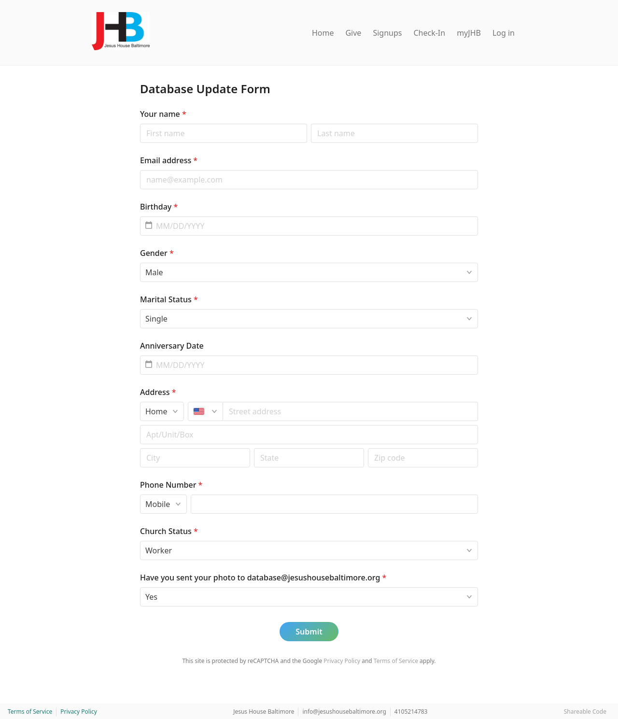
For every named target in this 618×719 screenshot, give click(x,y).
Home (323, 33)
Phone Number (171, 484)
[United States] (205, 411)
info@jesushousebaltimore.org (344, 711)
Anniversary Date (172, 345)
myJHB (469, 33)
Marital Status (169, 299)
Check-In (429, 33)
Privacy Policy (341, 661)
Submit (308, 631)
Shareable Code (585, 711)
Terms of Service (396, 661)
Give (353, 33)
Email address (168, 160)
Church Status (169, 531)
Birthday (159, 206)
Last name (310, 123)
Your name (163, 114)
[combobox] (350, 411)
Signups (387, 33)
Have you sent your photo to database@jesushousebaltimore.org (263, 577)
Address (158, 392)
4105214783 (411, 711)
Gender (157, 253)
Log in (503, 33)
